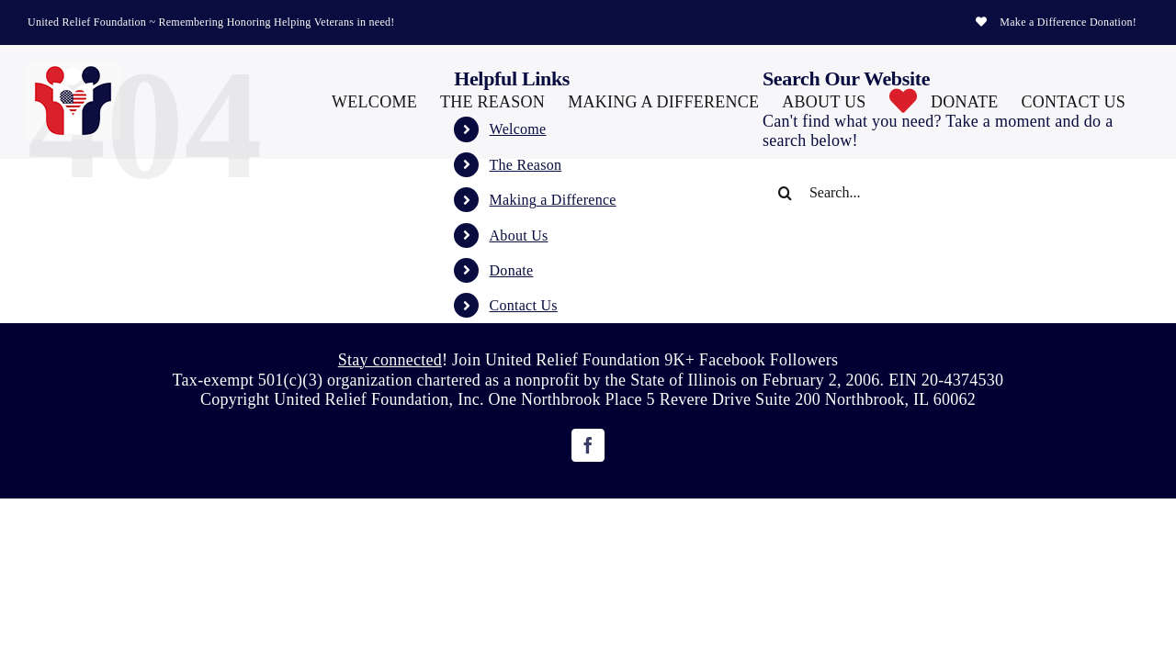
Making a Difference (553, 199)
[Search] (785, 193)
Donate (512, 270)
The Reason (526, 165)
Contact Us (524, 305)
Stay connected (390, 360)
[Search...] (940, 193)
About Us (519, 235)
